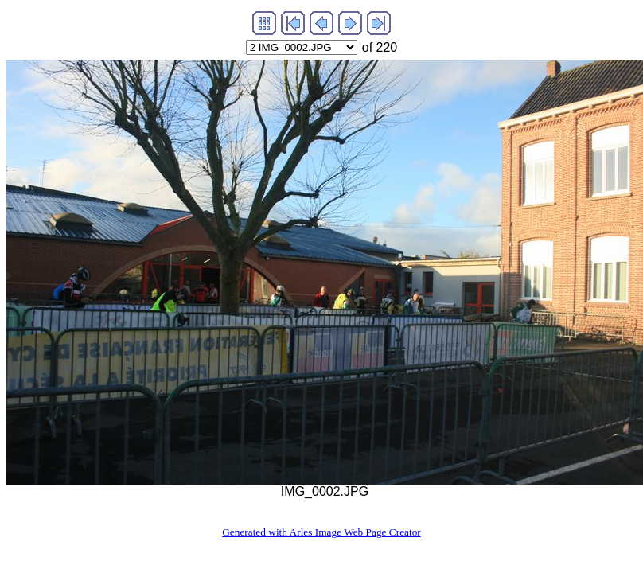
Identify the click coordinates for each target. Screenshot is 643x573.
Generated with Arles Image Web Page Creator (321, 532)
